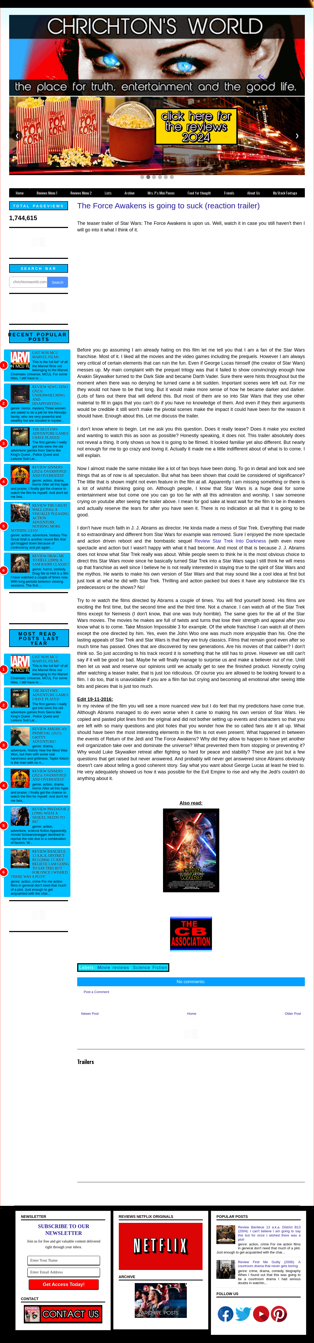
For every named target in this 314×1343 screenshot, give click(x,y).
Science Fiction (150, 967)
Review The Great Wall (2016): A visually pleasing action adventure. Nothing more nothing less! (40, 517)
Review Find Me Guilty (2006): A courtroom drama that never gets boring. (269, 1264)
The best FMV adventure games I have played (50, 433)
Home (192, 1014)
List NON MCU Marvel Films (45, 355)
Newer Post (90, 1014)
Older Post (293, 1014)
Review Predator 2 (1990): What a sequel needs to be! (50, 815)
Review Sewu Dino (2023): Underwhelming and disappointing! (50, 395)
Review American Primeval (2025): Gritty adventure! (49, 735)
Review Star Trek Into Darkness (230, 541)
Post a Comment (96, 992)
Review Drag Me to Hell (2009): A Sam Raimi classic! (50, 560)
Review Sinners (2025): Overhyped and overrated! (49, 471)
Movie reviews (113, 967)
